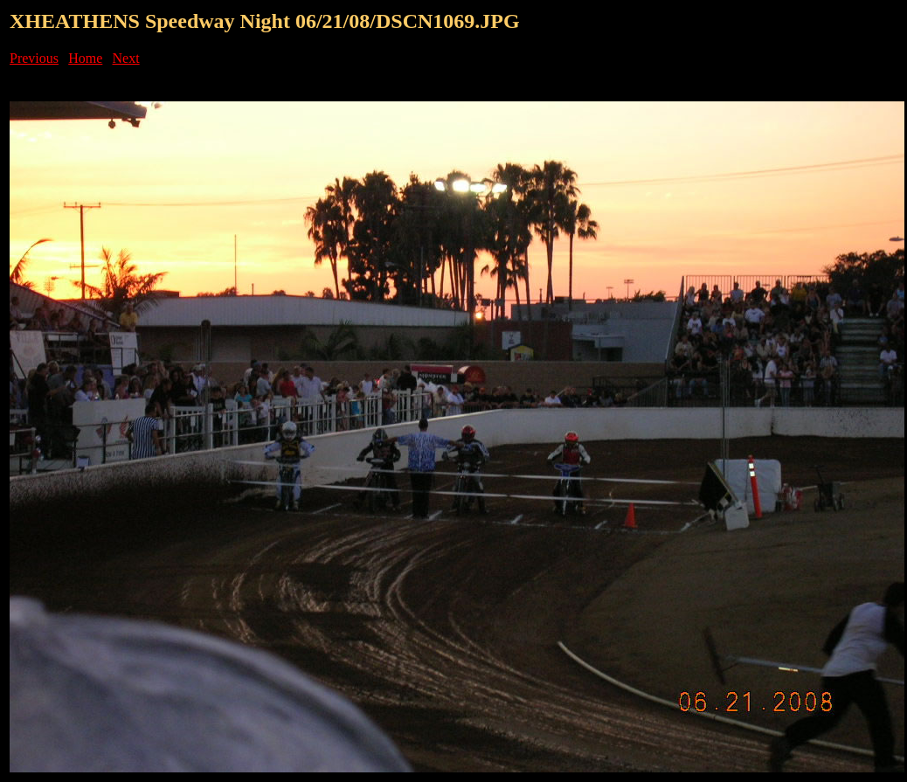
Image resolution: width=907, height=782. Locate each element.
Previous (34, 58)
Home (85, 58)
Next (126, 58)
